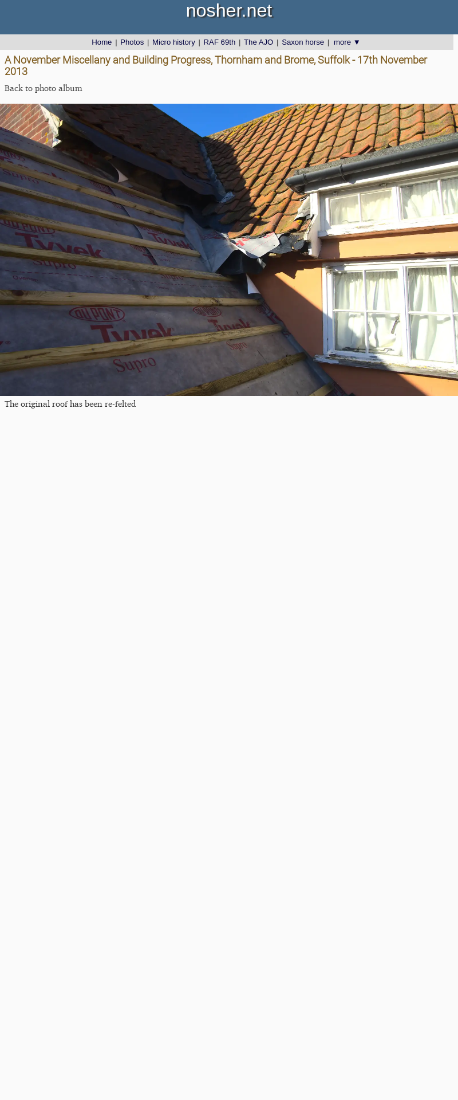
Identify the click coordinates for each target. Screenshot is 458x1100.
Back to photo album (43, 88)
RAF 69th (220, 42)
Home (102, 42)
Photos (132, 42)
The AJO (258, 42)
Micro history (173, 42)
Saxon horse (303, 42)
